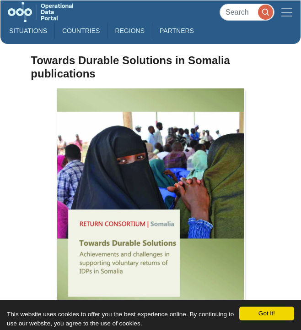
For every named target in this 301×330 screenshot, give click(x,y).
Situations (28, 30)
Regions (130, 30)
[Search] (247, 12)
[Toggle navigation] (286, 12)
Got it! (266, 313)
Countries (81, 30)
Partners (177, 30)
